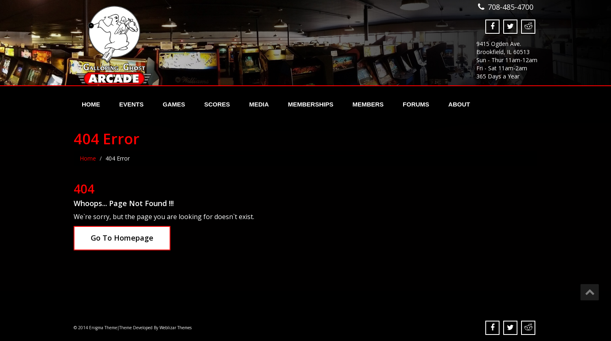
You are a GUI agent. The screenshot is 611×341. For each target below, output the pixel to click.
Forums (416, 104)
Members (368, 104)
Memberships (311, 104)
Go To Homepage (122, 238)
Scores (217, 104)
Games (174, 104)
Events (131, 104)
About (459, 104)
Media (258, 104)
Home (91, 104)
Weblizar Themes (175, 327)
